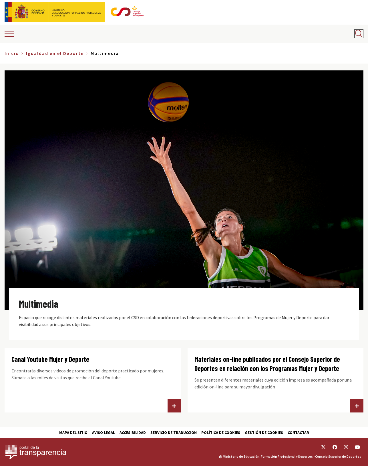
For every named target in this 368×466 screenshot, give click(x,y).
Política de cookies (220, 432)
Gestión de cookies (264, 432)
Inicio (12, 53)
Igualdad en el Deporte (55, 53)
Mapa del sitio (73, 432)
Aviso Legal (103, 432)
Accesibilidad (133, 432)
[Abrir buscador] (358, 33)
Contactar (298, 432)
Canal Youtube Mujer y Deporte (50, 359)
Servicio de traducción (173, 432)
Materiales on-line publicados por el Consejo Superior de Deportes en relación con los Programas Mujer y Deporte (267, 363)
